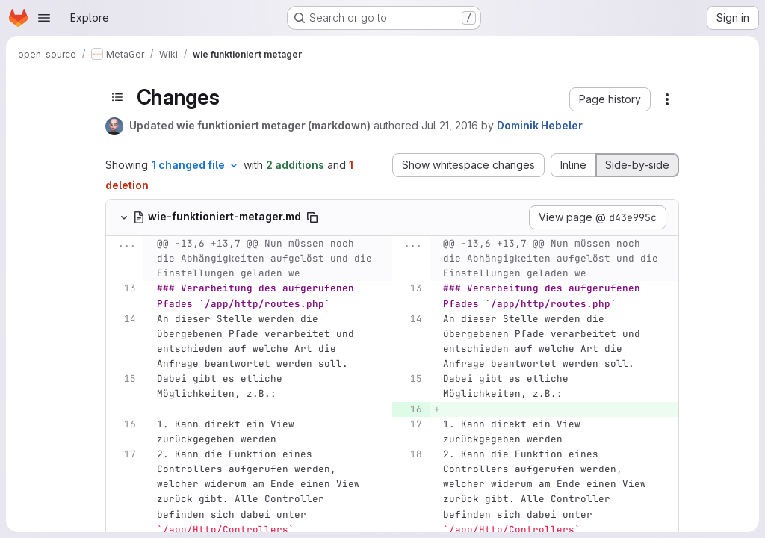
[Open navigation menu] (44, 18)
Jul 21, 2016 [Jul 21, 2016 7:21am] (449, 125)
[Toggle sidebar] (117, 97)
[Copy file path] (312, 217)
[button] (610, 99)
